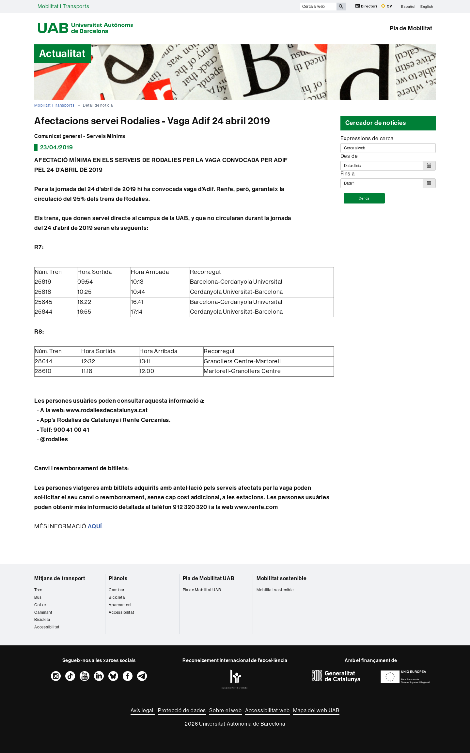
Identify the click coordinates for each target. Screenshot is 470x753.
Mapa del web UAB (316, 710)
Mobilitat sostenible (282, 578)
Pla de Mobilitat (411, 28)
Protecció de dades (182, 710)
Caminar (117, 590)
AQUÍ (95, 526)
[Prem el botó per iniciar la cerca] (341, 6)
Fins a (347, 174)
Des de (349, 156)
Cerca (364, 198)
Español (408, 6)
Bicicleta (42, 619)
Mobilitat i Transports (63, 6)
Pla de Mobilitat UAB (209, 578)
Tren (38, 590)
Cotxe (40, 605)
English (426, 6)
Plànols (118, 578)
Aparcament (120, 605)
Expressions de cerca (367, 138)
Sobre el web (225, 710)
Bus (37, 597)
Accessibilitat (47, 627)
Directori (366, 6)
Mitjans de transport (59, 578)
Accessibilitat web (267, 710)
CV (386, 6)
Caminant (43, 612)
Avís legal (143, 710)
